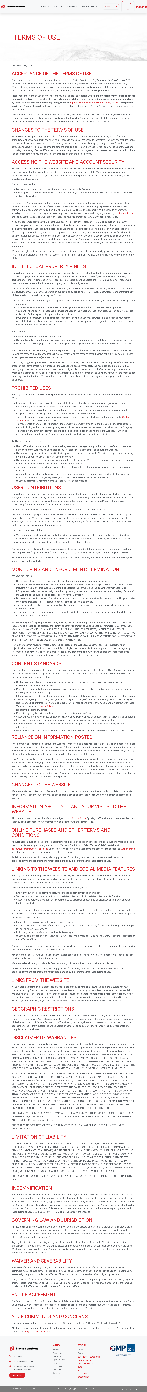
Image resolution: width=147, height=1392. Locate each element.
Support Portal (128, 848)
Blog (80, 1367)
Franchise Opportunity (90, 6)
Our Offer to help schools (89, 1357)
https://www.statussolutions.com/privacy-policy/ (94, 102)
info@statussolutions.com (37, 1331)
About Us (45, 6)
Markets (58, 6)
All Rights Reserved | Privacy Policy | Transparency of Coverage (72, 1389)
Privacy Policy (125, 213)
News (80, 1370)
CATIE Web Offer (84, 1360)
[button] (111, 6)
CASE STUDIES (83, 1377)
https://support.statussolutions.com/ (30, 848)
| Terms (95, 1389)
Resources (72, 6)
